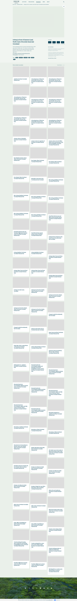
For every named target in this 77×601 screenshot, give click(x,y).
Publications (31, 1)
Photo (15, 4)
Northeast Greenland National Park (24, 53)
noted (25, 593)
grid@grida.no (58, 55)
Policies (43, 591)
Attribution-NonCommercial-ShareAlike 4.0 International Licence (50, 593)
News (44, 1)
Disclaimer (40, 591)
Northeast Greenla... (20, 4)
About (48, 1)
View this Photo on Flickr (52, 58)
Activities (24, 1)
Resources (38, 1)
